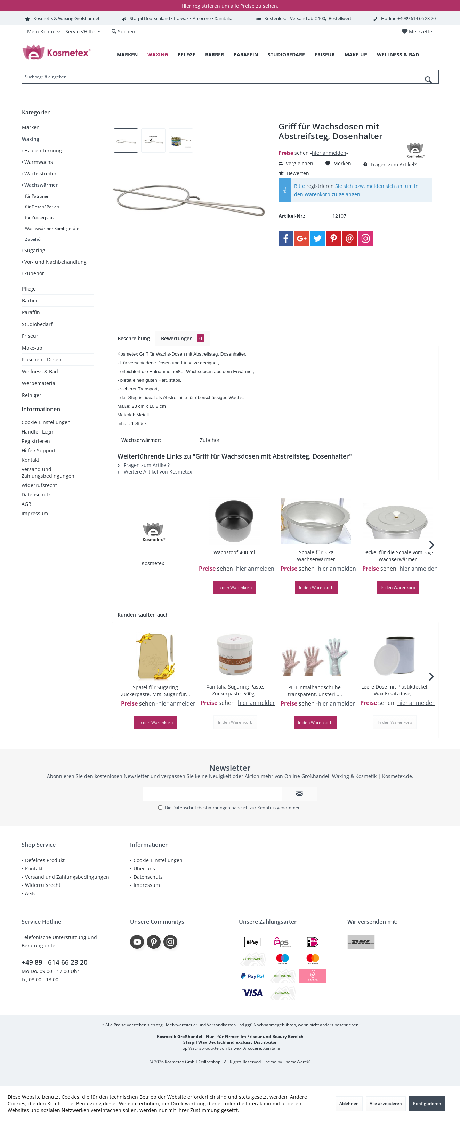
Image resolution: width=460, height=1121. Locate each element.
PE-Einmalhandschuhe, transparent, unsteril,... (315, 691)
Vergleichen (296, 163)
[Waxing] (158, 55)
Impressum (35, 520)
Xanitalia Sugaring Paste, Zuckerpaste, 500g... (235, 690)
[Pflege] (186, 55)
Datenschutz (36, 501)
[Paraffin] (246, 55)
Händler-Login (38, 438)
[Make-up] (356, 55)
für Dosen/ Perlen (41, 207)
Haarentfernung (42, 150)
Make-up (32, 347)
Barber (30, 300)
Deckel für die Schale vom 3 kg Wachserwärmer (397, 556)
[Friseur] (325, 55)
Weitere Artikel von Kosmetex (155, 471)
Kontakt (30, 466)
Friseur (30, 336)
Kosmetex (153, 563)
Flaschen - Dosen (42, 359)
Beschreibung (134, 338)
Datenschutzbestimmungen (201, 807)
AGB (26, 511)
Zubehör (33, 239)
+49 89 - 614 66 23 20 (55, 962)
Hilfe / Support (39, 457)
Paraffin (31, 312)
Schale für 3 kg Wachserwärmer (316, 556)
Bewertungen (182, 338)
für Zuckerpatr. (39, 218)
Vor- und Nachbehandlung (55, 262)
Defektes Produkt (45, 860)
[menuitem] (417, 31)
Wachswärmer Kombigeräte (51, 228)
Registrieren (36, 448)
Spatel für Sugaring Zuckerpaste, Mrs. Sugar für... (155, 691)
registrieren (320, 186)
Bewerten (294, 173)
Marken (31, 127)
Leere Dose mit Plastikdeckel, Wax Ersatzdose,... (395, 690)
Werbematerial (39, 383)
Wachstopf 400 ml (234, 552)
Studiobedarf (37, 324)
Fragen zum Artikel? (390, 164)
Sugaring (34, 250)
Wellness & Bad (40, 371)
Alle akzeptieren (386, 1103)
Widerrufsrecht (39, 492)
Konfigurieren (427, 1103)
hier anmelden (329, 153)
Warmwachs (38, 162)
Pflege (29, 288)
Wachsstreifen (40, 173)
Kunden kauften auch (143, 614)
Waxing (30, 139)
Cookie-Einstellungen (46, 429)
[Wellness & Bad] (398, 55)
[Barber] (214, 55)
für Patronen (36, 196)
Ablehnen (349, 1103)
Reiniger (31, 395)
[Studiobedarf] (286, 55)
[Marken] (127, 55)
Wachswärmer (40, 185)
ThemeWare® (296, 1062)
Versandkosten (221, 1025)
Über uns (144, 868)
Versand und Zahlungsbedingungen (48, 479)
